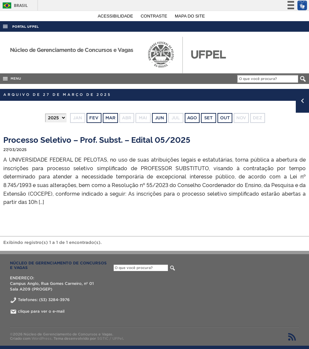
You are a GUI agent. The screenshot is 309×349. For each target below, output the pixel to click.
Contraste (155, 16)
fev (93, 117)
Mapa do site (190, 16)
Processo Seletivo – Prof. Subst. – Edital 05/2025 (96, 139)
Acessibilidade (116, 16)
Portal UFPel (25, 26)
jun (159, 117)
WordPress (41, 338)
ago (192, 117)
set (208, 117)
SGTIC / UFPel (110, 338)
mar (110, 117)
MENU (11, 78)
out (225, 117)
